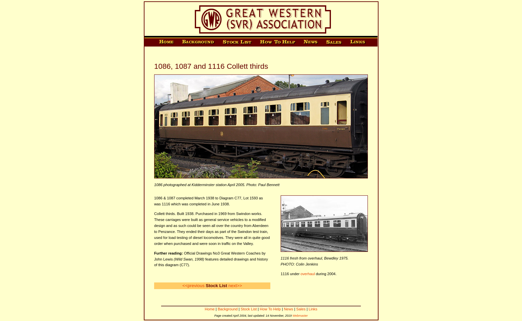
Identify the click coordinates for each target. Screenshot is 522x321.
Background (228, 309)
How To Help (270, 309)
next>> (235, 285)
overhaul (308, 274)
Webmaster (300, 315)
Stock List (249, 309)
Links (313, 309)
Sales (301, 309)
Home (210, 309)
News (288, 309)
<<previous (193, 285)
